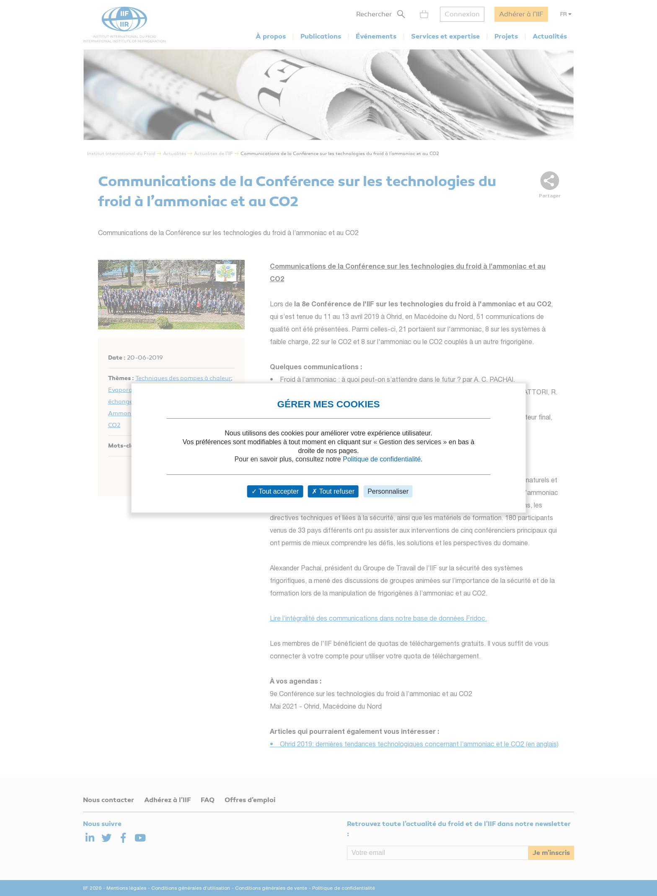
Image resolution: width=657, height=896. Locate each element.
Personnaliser (388, 491)
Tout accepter (275, 491)
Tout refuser (333, 491)
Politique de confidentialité (382, 459)
